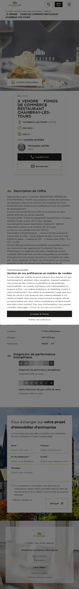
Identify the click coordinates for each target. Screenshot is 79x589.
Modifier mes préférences (39, 319)
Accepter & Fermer (39, 314)
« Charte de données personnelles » (46, 307)
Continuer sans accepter (17, 269)
